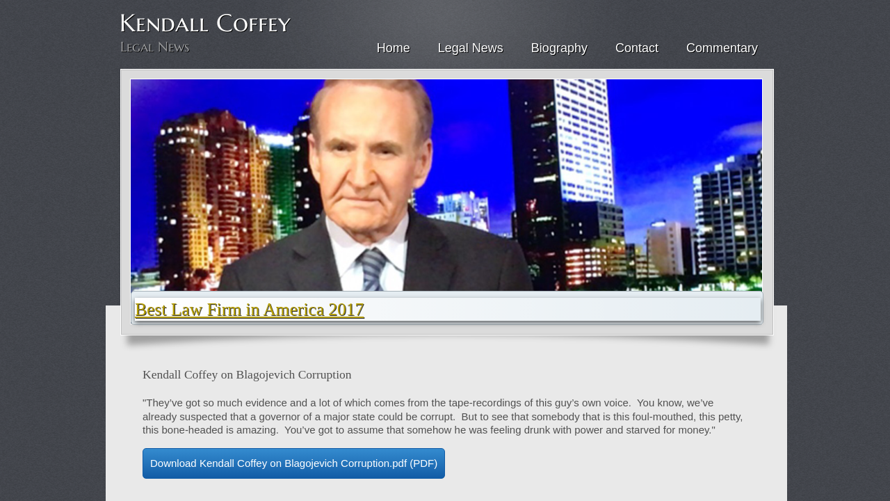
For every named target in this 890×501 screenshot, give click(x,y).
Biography (559, 48)
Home (393, 48)
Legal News (470, 48)
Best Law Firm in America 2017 (249, 309)
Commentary (722, 48)
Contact (636, 48)
